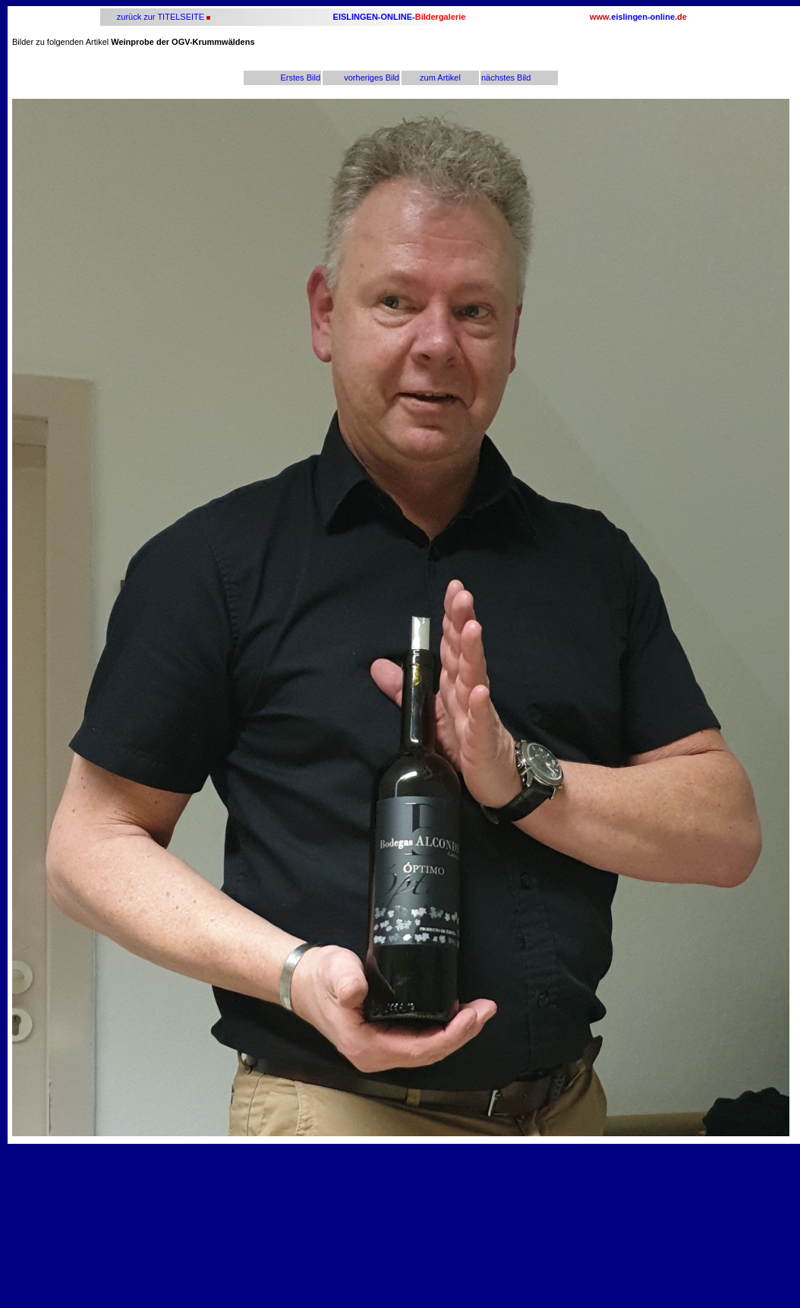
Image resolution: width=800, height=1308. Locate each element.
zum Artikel (440, 77)
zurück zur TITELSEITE (159, 16)
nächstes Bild (506, 77)
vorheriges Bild (371, 77)
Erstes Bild (300, 77)
